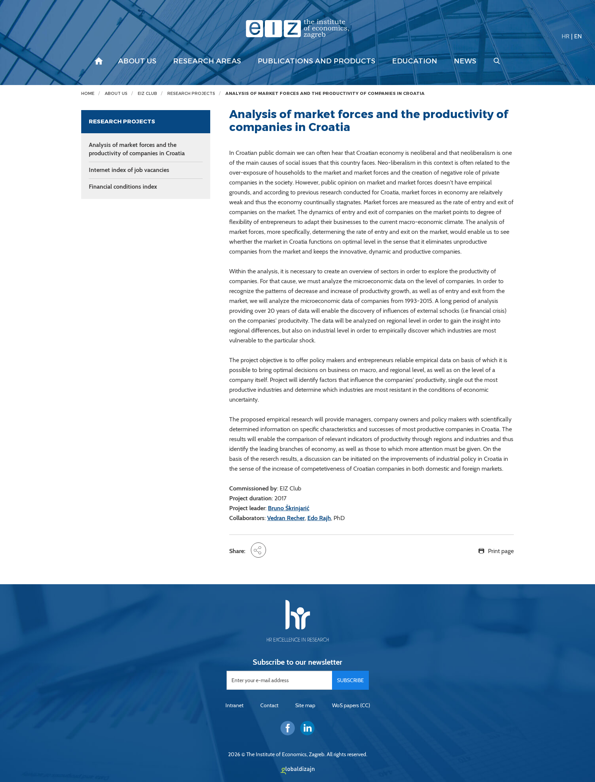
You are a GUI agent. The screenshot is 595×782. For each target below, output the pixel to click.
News (465, 61)
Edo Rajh (319, 518)
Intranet (234, 705)
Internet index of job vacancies (129, 169)
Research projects (191, 93)
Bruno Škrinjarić (288, 508)
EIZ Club (147, 93)
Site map (305, 705)
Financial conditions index (123, 186)
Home (87, 93)
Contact (269, 705)
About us (137, 61)
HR (566, 36)
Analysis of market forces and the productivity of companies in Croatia (325, 93)
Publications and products (316, 61)
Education (414, 61)
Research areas (207, 61)
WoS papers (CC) (351, 705)
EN (578, 36)
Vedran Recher (286, 518)
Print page (501, 551)
